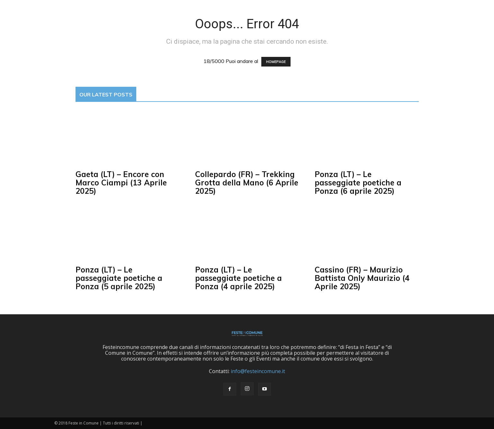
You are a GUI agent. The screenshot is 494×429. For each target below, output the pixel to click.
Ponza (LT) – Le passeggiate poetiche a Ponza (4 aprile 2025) (238, 278)
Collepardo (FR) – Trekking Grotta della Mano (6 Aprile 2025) (246, 182)
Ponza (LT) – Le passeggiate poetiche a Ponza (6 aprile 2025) (358, 182)
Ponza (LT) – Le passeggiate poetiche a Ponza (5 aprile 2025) (119, 278)
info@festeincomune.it (258, 371)
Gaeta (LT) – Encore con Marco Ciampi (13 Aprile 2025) (121, 182)
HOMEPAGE (276, 61)
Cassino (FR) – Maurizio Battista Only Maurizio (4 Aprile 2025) (362, 278)
